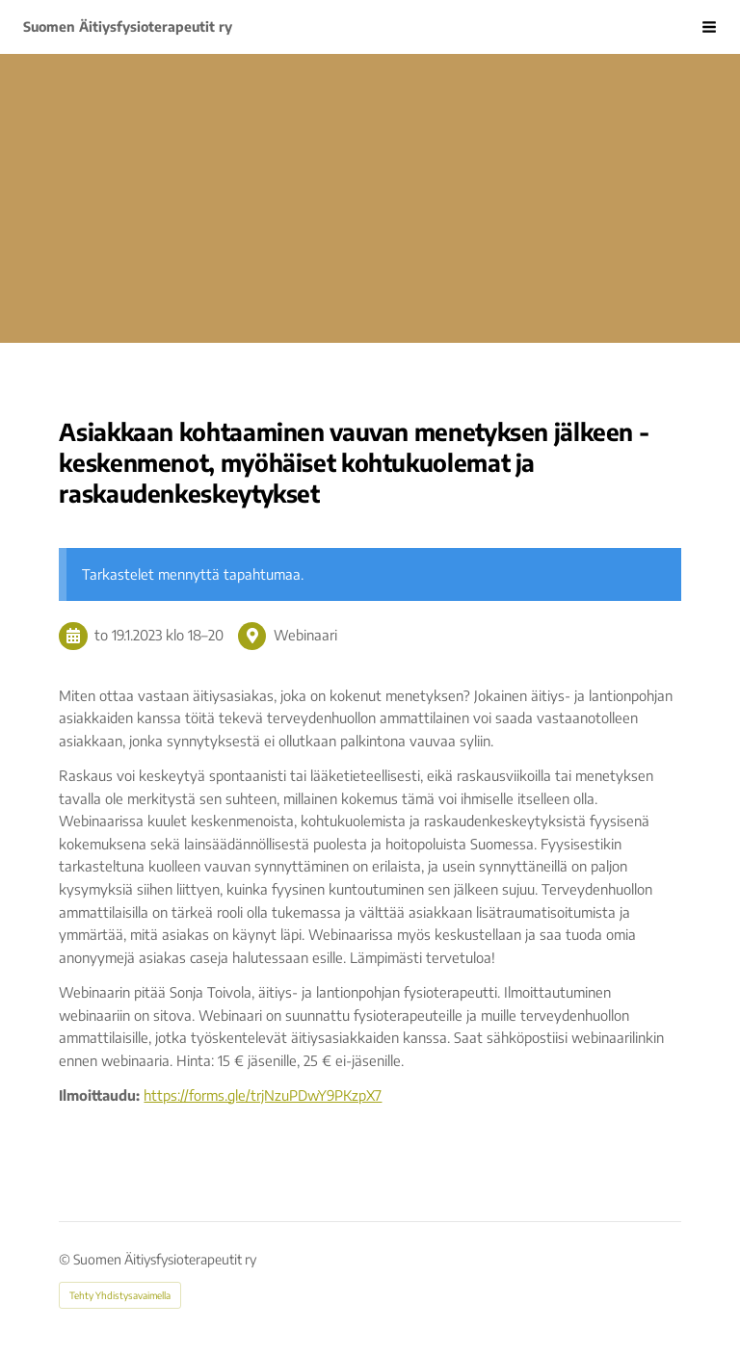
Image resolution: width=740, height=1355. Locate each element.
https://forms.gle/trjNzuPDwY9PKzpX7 (263, 1095)
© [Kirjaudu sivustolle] (66, 1259)
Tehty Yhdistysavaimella (120, 1295)
